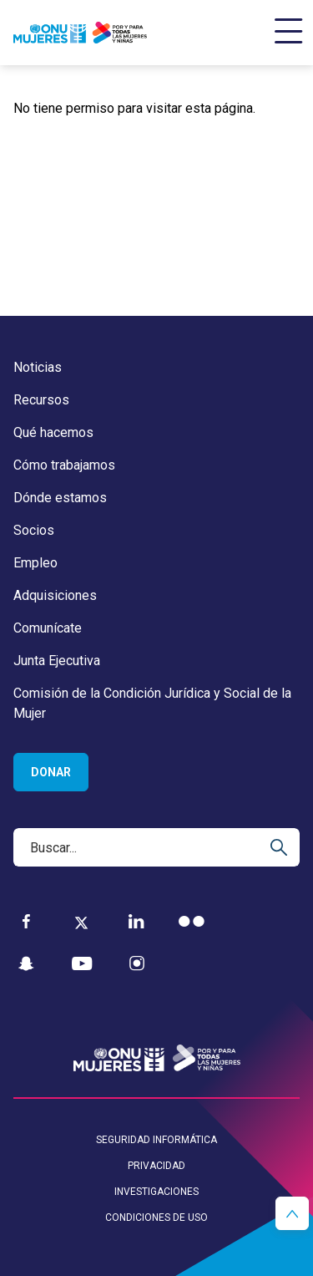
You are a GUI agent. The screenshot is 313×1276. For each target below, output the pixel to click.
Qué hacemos (53, 432)
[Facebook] (26, 921)
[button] (292, 1213)
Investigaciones (156, 1191)
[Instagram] (136, 964)
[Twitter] (81, 921)
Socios (33, 530)
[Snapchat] (26, 964)
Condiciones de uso (156, 1217)
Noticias (37, 367)
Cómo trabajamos (64, 465)
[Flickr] (191, 921)
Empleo (35, 563)
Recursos (41, 400)
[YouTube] (82, 964)
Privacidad (156, 1166)
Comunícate (47, 628)
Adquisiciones (55, 595)
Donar (51, 772)
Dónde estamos (60, 498)
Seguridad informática (156, 1140)
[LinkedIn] (136, 921)
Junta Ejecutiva (56, 661)
